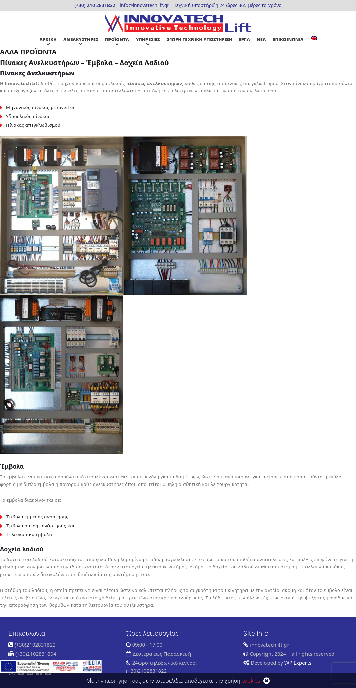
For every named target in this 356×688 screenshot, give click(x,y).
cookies (250, 680)
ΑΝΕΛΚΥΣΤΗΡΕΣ (80, 39)
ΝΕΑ (261, 39)
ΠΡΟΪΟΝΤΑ (117, 39)
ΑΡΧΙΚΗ (47, 39)
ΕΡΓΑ (244, 39)
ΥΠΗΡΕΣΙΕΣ (148, 39)
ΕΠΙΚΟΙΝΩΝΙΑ (288, 39)
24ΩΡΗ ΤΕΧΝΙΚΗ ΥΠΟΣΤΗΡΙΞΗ (199, 39)
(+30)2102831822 (35, 644)
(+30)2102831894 (35, 653)
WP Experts (297, 662)
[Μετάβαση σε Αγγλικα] (314, 38)
